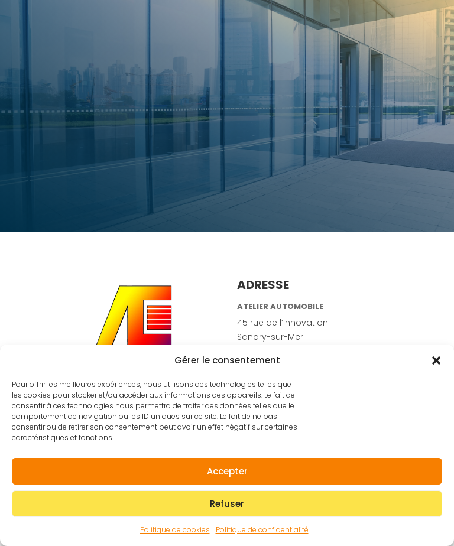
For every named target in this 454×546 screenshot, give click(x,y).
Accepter (227, 471)
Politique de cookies (175, 530)
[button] (436, 360)
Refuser (227, 504)
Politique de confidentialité (262, 530)
